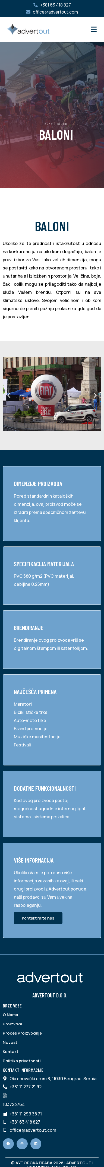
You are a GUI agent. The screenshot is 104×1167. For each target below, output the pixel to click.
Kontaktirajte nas (38, 918)
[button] (8, 395)
